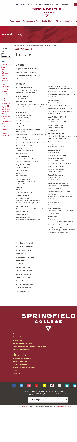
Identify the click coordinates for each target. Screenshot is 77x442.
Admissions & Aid (31, 21)
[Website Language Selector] (48, 400)
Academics (15, 21)
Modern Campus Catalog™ (64, 407)
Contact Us (16, 373)
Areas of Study (4, 68)
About (58, 21)
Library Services (20, 5)
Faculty (3, 126)
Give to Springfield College (22, 358)
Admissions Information (5, 95)
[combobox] (6, 54)
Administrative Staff (6, 122)
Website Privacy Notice (21, 364)
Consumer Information (20, 361)
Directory (29, 5)
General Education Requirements (6, 80)
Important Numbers (4, 130)
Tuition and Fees (5, 99)
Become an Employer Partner (23, 343)
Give (35, 5)
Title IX (15, 370)
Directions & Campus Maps (22, 337)
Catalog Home (6, 64)
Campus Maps (48, 5)
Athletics (68, 21)
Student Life (47, 21)
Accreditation (5, 116)
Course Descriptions (5, 85)
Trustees (4, 119)
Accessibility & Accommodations (24, 367)
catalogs (25, 407)
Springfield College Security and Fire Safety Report (5, 109)
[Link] (46, 18)
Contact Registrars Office (21, 349)
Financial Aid (5, 103)
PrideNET (57, 5)
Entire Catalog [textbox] (6, 54)
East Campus (17, 340)
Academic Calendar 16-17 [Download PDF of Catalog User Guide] (6, 135)
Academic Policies (4, 90)
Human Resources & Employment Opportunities (29, 346)
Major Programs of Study (5, 73)
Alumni (40, 5)
